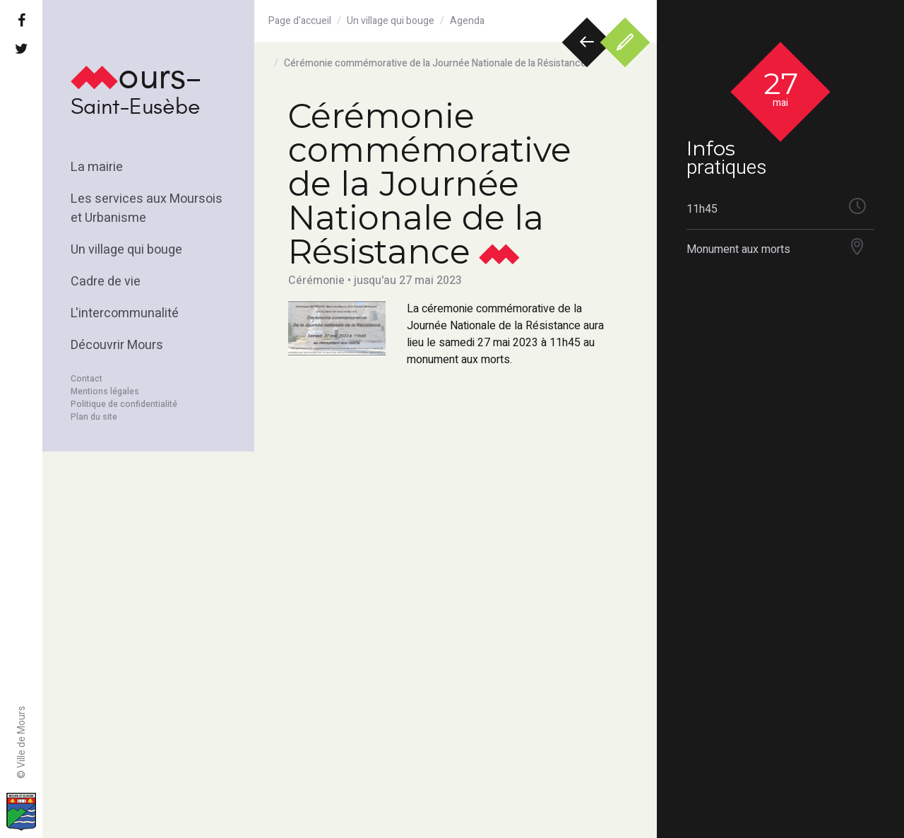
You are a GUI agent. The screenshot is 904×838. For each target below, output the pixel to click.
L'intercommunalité (125, 313)
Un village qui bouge (126, 249)
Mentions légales (105, 391)
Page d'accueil (299, 20)
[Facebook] (21, 21)
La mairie (97, 167)
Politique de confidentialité (124, 404)
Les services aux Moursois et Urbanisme (146, 208)
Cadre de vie (106, 281)
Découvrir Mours (117, 345)
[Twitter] (21, 49)
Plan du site (94, 417)
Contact (86, 378)
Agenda (467, 20)
